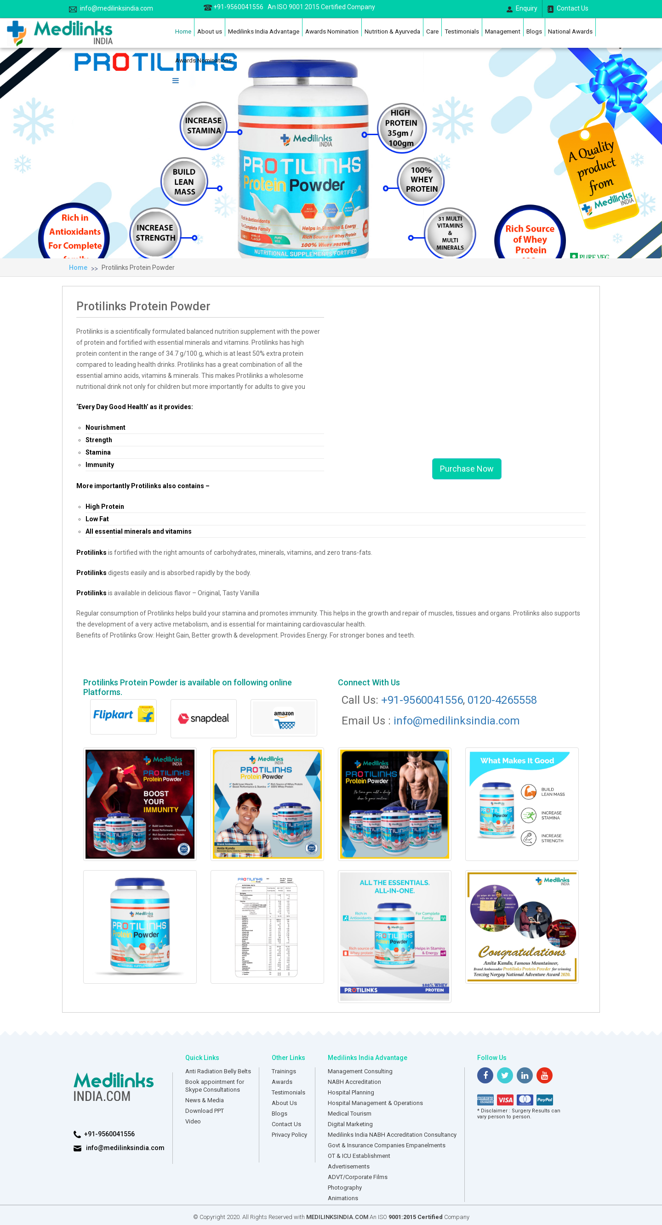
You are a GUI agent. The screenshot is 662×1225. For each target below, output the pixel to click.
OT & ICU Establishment (359, 1155)
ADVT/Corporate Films (358, 1177)
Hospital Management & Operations (375, 1103)
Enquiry (522, 8)
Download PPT (204, 1110)
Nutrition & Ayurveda (392, 31)
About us (209, 31)
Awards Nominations (203, 60)
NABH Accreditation (354, 1081)
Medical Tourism (349, 1113)
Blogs (534, 31)
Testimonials (462, 31)
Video (193, 1121)
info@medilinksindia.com (111, 8)
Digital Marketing (350, 1124)
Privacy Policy (289, 1134)
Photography (345, 1187)
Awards (282, 1081)
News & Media (204, 1100)
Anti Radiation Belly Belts (218, 1071)
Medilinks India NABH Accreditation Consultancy (392, 1134)
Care (432, 31)
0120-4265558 (502, 700)
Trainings (284, 1071)
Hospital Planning (351, 1092)
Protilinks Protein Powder (138, 267)
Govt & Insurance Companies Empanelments (386, 1145)
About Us (284, 1103)
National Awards (570, 31)
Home (183, 31)
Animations (343, 1198)
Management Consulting (360, 1071)
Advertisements (349, 1166)
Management (502, 31)
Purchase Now (467, 468)
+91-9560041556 (289, 7)
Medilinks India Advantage (263, 31)
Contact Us (567, 9)
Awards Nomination (332, 31)
